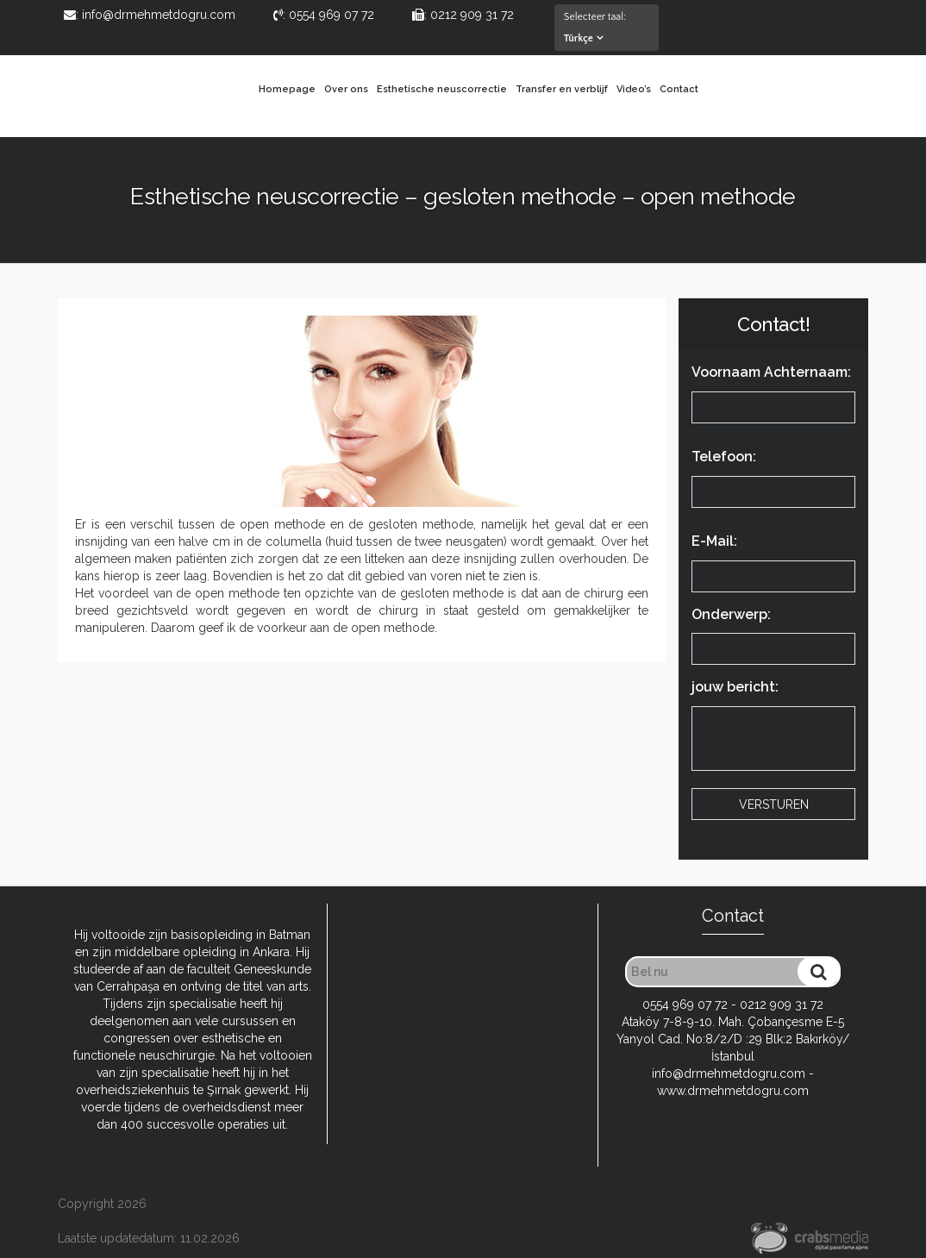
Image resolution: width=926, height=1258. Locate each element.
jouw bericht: (773, 729)
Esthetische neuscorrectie (442, 89)
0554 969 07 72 (685, 1004)
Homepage (287, 89)
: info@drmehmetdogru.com (149, 15)
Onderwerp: (773, 638)
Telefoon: (773, 480)
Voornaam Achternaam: (773, 396)
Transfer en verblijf (562, 89)
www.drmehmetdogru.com (733, 1091)
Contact (679, 89)
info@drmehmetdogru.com (728, 1073)
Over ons (346, 89)
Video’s (633, 89)
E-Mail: (773, 565)
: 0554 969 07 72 (323, 15)
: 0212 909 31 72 (463, 15)
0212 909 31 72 (781, 1004)
